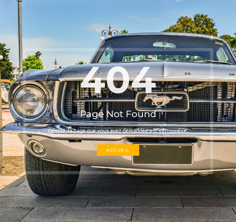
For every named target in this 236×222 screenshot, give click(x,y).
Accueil (118, 150)
